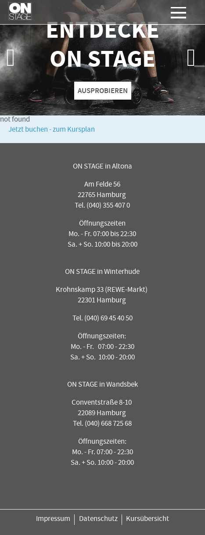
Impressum (53, 519)
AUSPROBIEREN (103, 90)
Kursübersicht (147, 519)
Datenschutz (98, 519)
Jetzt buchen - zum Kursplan (51, 130)
